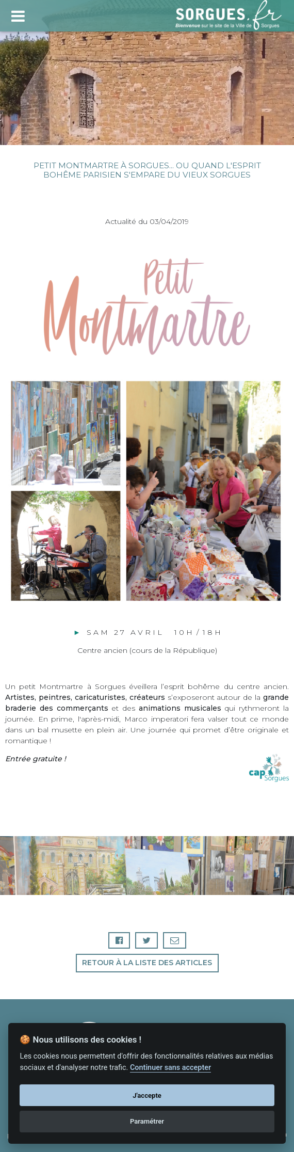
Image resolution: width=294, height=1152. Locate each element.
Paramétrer (147, 1121)
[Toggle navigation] (17, 15)
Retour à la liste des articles (147, 962)
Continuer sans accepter (170, 1067)
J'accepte (147, 1095)
